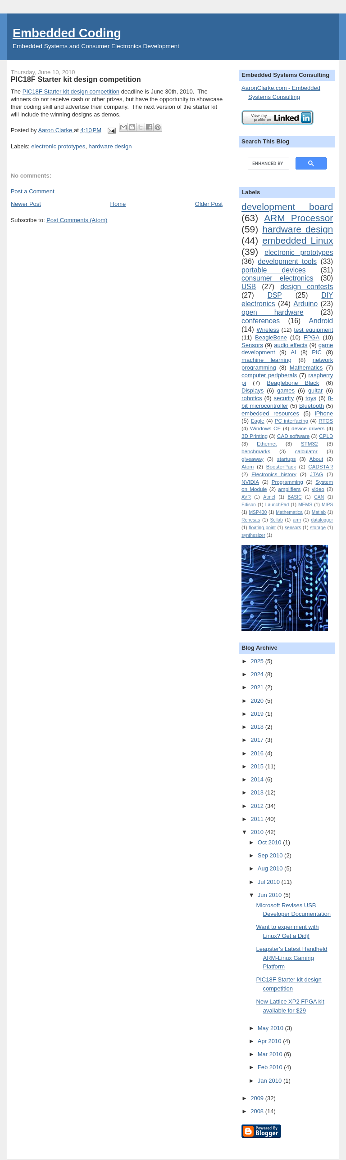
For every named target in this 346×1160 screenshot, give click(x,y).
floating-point (262, 527)
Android (321, 321)
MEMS (305, 504)
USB (248, 286)
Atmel (269, 497)
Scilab (276, 520)
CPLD (326, 436)
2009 (257, 1098)
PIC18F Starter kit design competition (71, 91)
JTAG (316, 474)
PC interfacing (292, 421)
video (318, 489)
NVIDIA (250, 482)
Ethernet (267, 443)
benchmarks (255, 451)
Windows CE (265, 428)
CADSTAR (320, 466)
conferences (260, 321)
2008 (257, 1111)
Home (118, 204)
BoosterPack (281, 466)
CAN (319, 497)
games (286, 390)
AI (293, 352)
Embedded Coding (67, 33)
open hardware (272, 312)
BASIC (294, 497)
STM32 (309, 443)
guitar (315, 390)
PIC (317, 352)
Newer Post (26, 204)
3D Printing (254, 436)
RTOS (326, 421)
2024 (257, 674)
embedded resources (270, 413)
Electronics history (273, 474)
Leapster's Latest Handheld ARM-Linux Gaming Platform (292, 958)
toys (310, 398)
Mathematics (306, 367)
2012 (257, 806)
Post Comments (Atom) (76, 220)
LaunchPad (277, 504)
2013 (257, 792)
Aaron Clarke (55, 130)
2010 (257, 832)
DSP (275, 295)
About (316, 459)
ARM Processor (298, 218)
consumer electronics (277, 278)
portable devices (273, 270)
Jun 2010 (270, 895)
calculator (306, 451)
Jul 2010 (270, 882)
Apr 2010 (270, 1041)
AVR (246, 497)
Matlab (319, 512)
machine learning (266, 360)
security (283, 398)
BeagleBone (271, 337)
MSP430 (258, 512)
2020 (257, 700)
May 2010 (271, 1028)
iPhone (324, 413)
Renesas (250, 520)
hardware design (110, 146)
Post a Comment (33, 191)
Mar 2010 (271, 1054)
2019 (257, 713)
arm (297, 520)
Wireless (268, 329)
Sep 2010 (271, 855)
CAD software (293, 436)
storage (318, 527)
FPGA (311, 337)
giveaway (252, 459)
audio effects (290, 345)
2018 (257, 726)
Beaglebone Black (293, 382)
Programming (287, 482)
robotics (251, 398)
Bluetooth (311, 405)
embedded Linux (297, 240)
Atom (247, 466)
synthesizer (253, 535)
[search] (267, 164)
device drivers (308, 428)
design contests (306, 286)
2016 (257, 753)
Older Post (209, 204)
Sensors (252, 345)
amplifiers (289, 489)
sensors (293, 527)
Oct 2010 (270, 842)
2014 (257, 779)
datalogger (322, 520)
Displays (252, 390)
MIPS (327, 504)
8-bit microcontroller (287, 402)
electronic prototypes (58, 146)
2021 (257, 687)
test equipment (313, 329)
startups (286, 459)
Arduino (305, 304)
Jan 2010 (270, 1080)
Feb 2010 (271, 1067)
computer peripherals (269, 375)
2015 (257, 766)
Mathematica (289, 512)
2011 (257, 819)
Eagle (257, 421)
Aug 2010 (271, 868)
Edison (248, 504)
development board (287, 206)
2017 (257, 739)
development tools (287, 261)
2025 (257, 661)
